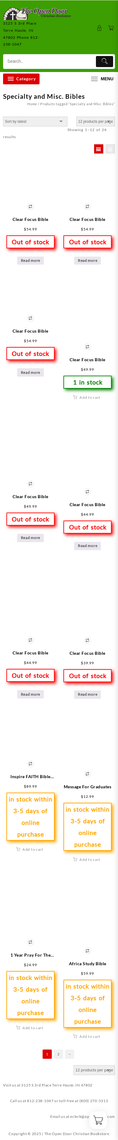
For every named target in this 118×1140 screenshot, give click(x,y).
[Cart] (111, 28)
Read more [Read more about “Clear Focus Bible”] (30, 260)
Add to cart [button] (90, 397)
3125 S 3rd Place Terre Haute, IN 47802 (57, 1085)
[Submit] (104, 61)
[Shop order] (35, 121)
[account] (99, 28)
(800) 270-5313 (93, 1100)
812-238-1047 (40, 1100)
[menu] (101, 78)
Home (32, 104)
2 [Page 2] (58, 1054)
